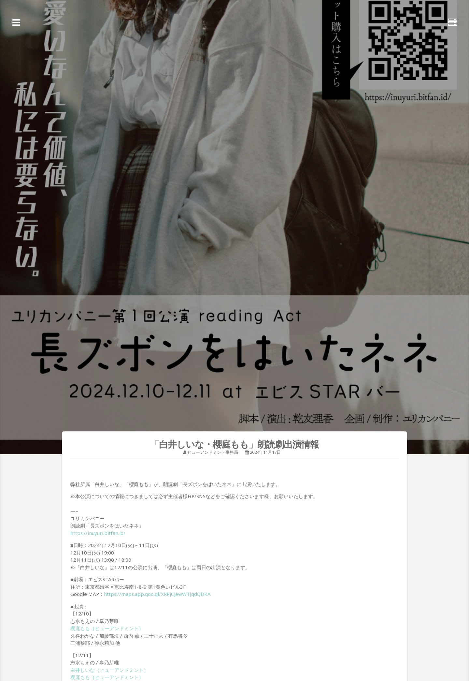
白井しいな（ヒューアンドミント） (109, 670)
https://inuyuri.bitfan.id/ (97, 533)
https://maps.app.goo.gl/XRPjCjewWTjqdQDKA (157, 594)
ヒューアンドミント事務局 (212, 452)
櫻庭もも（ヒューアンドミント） (107, 628)
